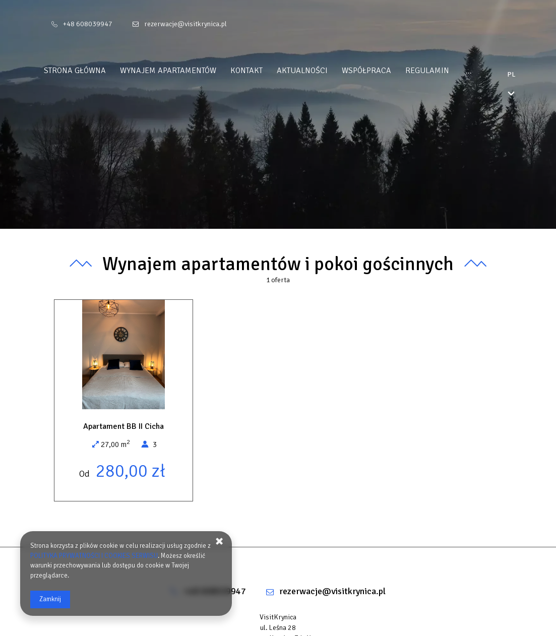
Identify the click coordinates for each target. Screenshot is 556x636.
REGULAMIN (446, 71)
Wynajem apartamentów (187, 71)
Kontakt (266, 71)
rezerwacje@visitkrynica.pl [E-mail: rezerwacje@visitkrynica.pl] (185, 24)
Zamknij (50, 599)
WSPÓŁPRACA (385, 71)
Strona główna (94, 71)
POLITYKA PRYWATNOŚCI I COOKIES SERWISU (94, 556)
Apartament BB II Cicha (123, 426)
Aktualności (321, 71)
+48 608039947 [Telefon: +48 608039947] (87, 24)
